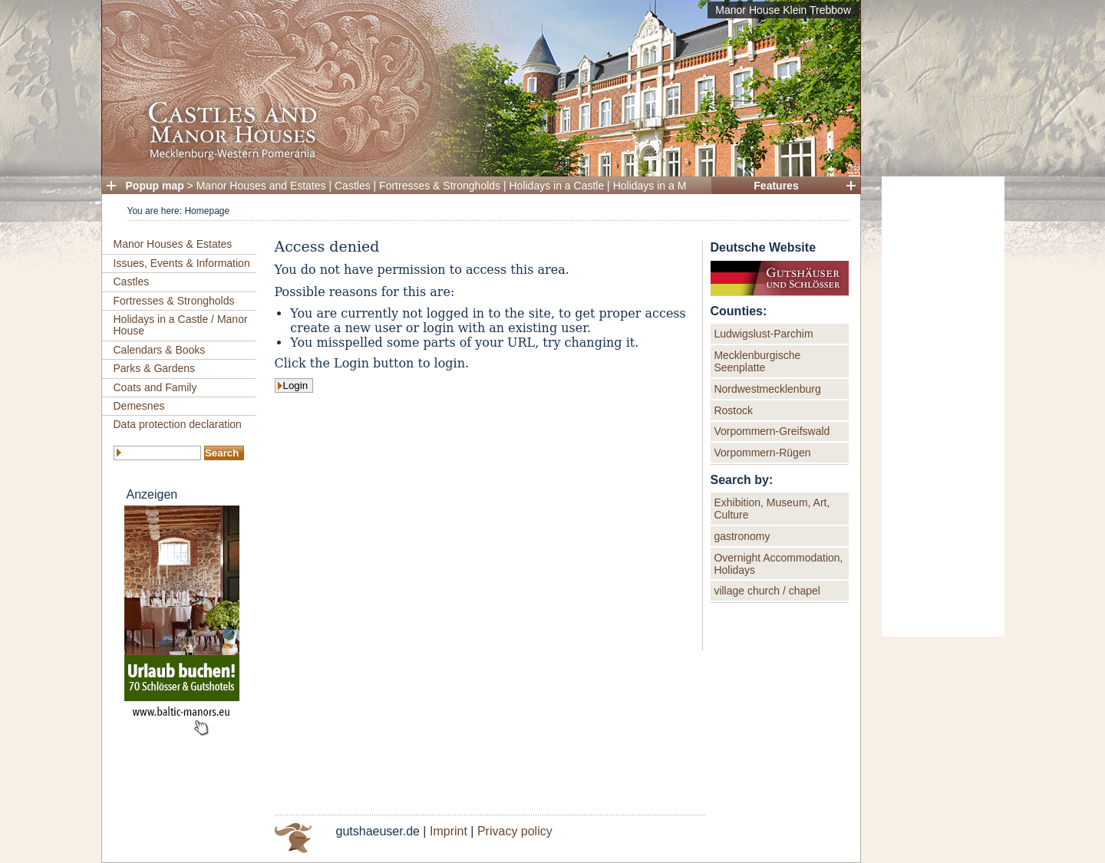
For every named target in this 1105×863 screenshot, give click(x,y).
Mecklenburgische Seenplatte (757, 361)
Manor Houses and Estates (261, 186)
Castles (353, 186)
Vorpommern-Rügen (762, 452)
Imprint (448, 831)
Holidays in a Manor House (677, 186)
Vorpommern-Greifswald (772, 431)
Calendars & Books (160, 350)
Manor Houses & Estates (173, 244)
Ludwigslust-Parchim (763, 334)
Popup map (155, 186)
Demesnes (139, 406)
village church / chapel (767, 591)
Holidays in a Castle (557, 186)
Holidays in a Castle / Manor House (181, 325)
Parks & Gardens (155, 368)
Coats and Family (155, 387)
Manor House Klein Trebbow (783, 10)
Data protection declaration (178, 424)
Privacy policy (514, 831)
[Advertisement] (943, 406)
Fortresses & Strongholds (439, 186)
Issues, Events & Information (182, 263)
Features (776, 186)
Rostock (733, 410)
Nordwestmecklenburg (767, 389)
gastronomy (742, 536)
